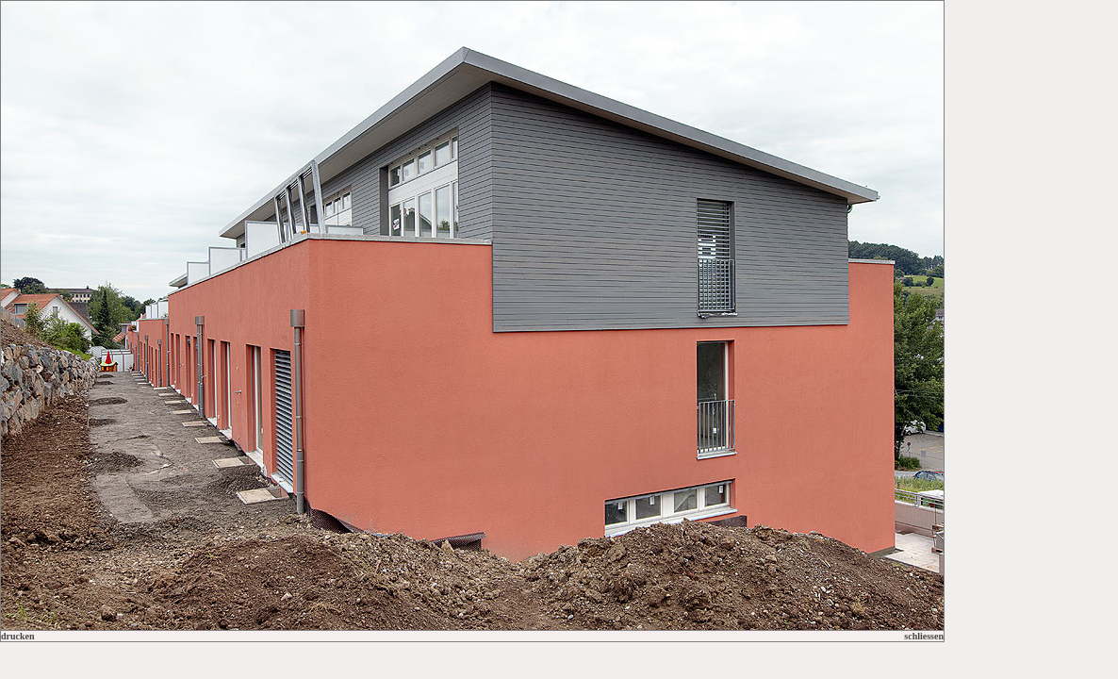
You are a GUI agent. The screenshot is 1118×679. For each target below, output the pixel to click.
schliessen (924, 636)
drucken (18, 636)
